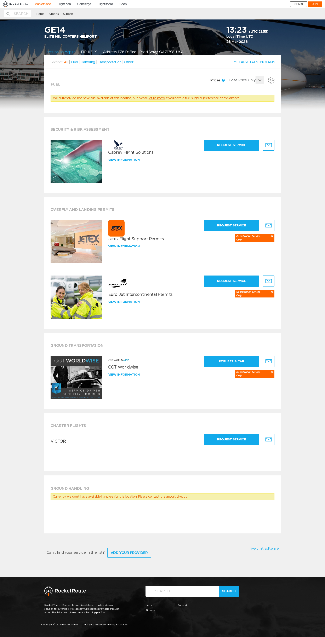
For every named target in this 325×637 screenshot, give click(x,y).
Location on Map (59, 52)
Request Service (231, 145)
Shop (123, 4)
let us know (157, 98)
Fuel (74, 62)
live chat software (264, 548)
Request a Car (231, 361)
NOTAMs (267, 62)
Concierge (84, 4)
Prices (217, 80)
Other (128, 62)
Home (40, 14)
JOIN (315, 4)
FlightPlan (64, 4)
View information (124, 160)
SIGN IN (299, 4)
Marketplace (42, 4)
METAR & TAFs (246, 62)
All (66, 62)
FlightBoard (105, 4)
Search (229, 591)
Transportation (109, 62)
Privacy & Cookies (117, 624)
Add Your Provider (129, 553)
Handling (88, 62)
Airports (54, 14)
